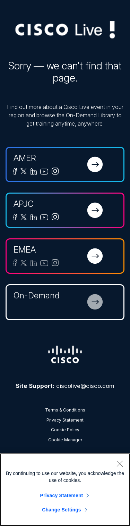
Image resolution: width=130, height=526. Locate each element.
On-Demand (37, 295)
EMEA (25, 250)
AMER (25, 158)
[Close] (119, 463)
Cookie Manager (65, 439)
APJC (24, 204)
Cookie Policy (65, 429)
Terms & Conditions (65, 410)
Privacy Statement (65, 420)
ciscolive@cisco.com (85, 385)
